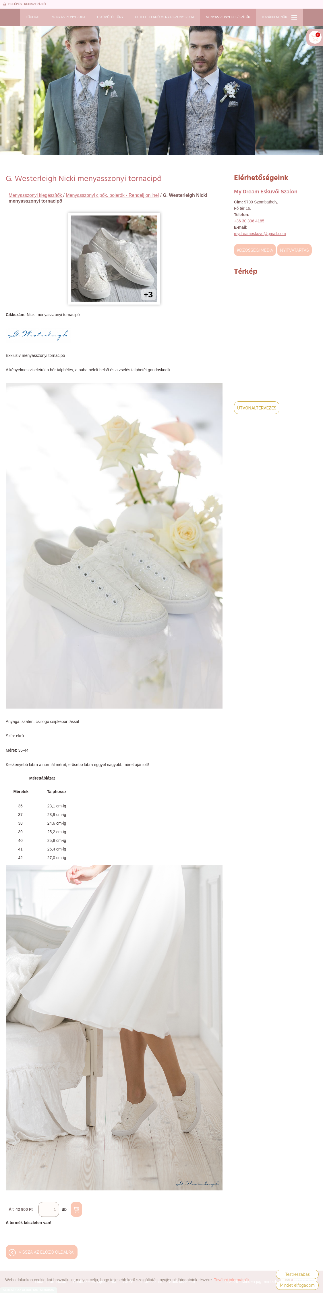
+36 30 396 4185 (249, 221)
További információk (231, 1279)
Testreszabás (297, 1274)
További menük (279, 17)
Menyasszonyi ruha (69, 17)
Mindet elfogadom (297, 1285)
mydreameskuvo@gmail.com (260, 233)
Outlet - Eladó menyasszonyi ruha (164, 17)
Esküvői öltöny (110, 17)
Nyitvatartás (294, 250)
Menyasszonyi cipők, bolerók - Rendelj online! (112, 195)
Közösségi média (255, 250)
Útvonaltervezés (256, 408)
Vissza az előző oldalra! (47, 1254)
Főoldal (33, 17)
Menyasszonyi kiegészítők (228, 17)
